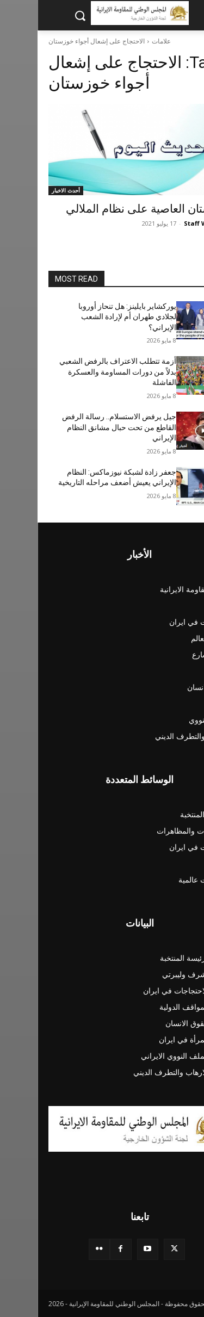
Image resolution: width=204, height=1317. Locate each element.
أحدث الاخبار (28, 190)
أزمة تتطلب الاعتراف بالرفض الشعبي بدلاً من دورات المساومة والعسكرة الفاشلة (80, 372)
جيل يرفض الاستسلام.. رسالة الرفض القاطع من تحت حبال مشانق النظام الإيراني (81, 427)
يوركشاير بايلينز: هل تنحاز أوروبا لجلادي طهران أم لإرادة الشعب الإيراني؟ (90, 317)
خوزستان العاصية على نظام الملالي (110, 208)
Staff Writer (165, 223)
